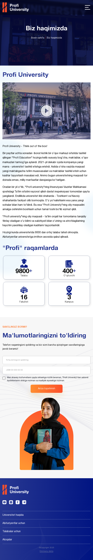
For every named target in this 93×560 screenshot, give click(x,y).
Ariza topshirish (46, 389)
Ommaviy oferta (46, 551)
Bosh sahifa (37, 38)
